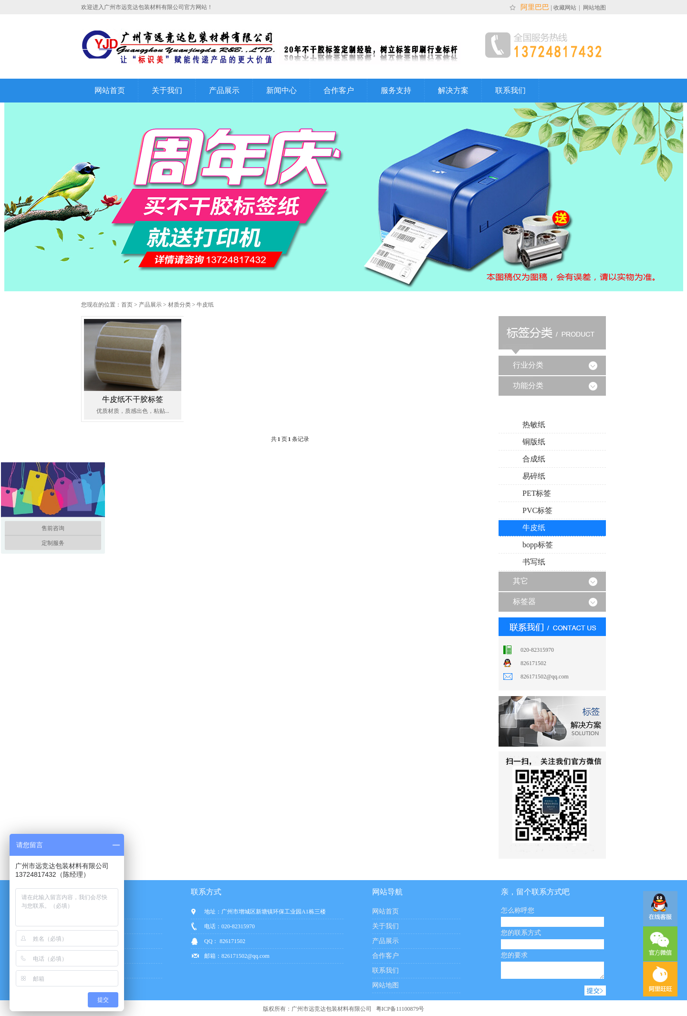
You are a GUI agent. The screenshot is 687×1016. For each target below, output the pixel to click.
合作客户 (338, 90)
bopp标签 (537, 545)
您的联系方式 (521, 932)
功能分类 (528, 385)
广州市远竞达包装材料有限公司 (331, 1011)
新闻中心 (281, 90)
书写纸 (533, 562)
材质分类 (179, 304)
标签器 (524, 601)
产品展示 (224, 90)
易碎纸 (533, 476)
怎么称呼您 (517, 910)
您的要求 (514, 955)
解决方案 (453, 90)
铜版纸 (533, 442)
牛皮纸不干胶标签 (132, 399)
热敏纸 (533, 425)
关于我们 (167, 90)
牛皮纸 (205, 304)
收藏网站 (565, 7)
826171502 (533, 663)
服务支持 (396, 90)
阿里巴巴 (534, 7)
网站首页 (109, 90)
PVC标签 (537, 510)
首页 (127, 304)
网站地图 (594, 7)
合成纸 (533, 459)
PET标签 (536, 493)
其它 (520, 581)
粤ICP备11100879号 (400, 1011)
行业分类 (528, 365)
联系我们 (510, 90)
